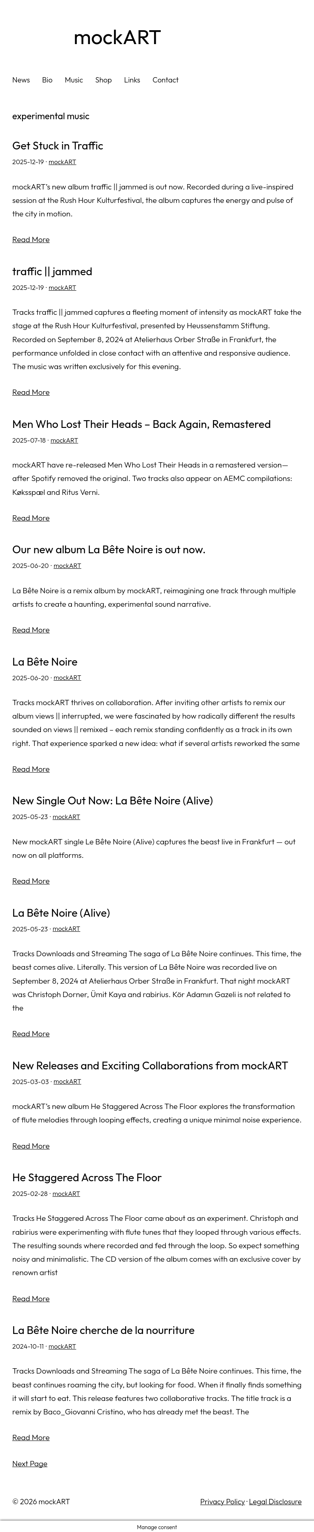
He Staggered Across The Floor (88, 1175)
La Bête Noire (45, 661)
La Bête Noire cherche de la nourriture (104, 1328)
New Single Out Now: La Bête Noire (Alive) (114, 800)
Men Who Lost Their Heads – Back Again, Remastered (143, 424)
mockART (119, 37)
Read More (31, 239)
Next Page (30, 1461)
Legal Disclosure (275, 1499)
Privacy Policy (222, 1499)
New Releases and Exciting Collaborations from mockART (152, 1064)
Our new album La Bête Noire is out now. (110, 549)
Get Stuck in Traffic (58, 146)
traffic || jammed (53, 271)
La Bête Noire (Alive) (62, 911)
